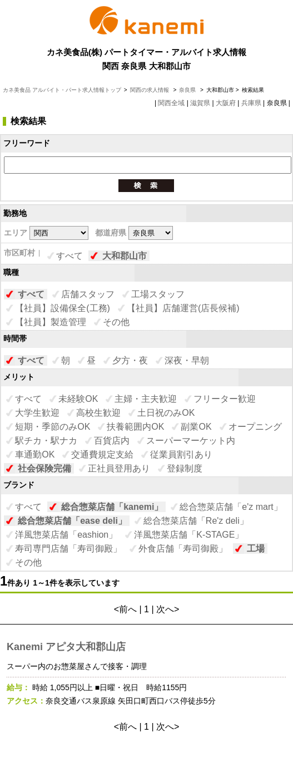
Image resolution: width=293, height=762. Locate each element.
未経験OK (78, 399)
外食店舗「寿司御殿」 (182, 548)
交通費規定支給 (102, 454)
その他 (116, 322)
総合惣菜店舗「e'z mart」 (231, 507)
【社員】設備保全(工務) (62, 308)
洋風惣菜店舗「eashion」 (66, 534)
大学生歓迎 (37, 412)
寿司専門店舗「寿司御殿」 (68, 548)
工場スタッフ (158, 294)
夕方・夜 (130, 360)
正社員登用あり (119, 468)
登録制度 (184, 468)
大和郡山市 (124, 255)
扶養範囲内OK (135, 426)
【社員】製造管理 (50, 322)
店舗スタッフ (88, 294)
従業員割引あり (181, 454)
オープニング (255, 426)
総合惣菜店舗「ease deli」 (72, 520)
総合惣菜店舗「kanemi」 (112, 507)
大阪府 (226, 103)
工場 (256, 548)
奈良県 (187, 90)
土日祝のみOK (166, 412)
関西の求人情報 (150, 90)
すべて (69, 255)
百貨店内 (112, 440)
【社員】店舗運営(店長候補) (183, 308)
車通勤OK (34, 454)
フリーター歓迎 (224, 399)
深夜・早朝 (187, 360)
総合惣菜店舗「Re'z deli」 (196, 520)
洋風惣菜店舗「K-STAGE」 (189, 534)
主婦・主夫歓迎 (146, 399)
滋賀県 (200, 103)
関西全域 (171, 103)
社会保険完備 (44, 468)
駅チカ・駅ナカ (46, 440)
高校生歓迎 (98, 412)
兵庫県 (251, 103)
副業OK (196, 426)
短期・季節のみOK (52, 426)
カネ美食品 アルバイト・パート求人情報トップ (62, 90)
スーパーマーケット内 (190, 440)
